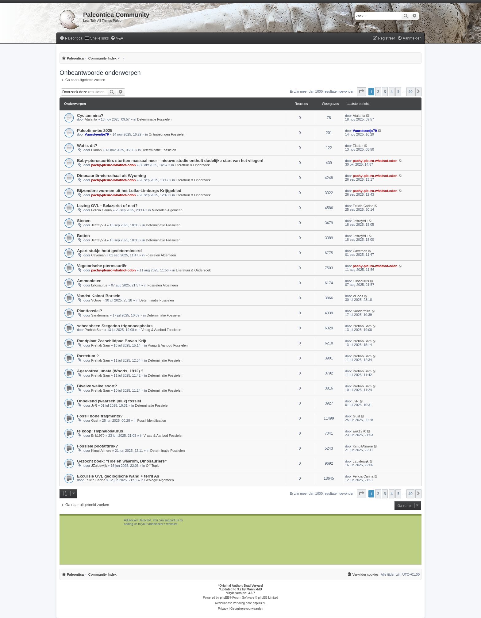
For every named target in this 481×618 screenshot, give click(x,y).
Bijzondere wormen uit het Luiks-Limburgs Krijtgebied (129, 190)
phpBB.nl (259, 603)
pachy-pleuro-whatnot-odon (113, 165)
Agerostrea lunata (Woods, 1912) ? (110, 371)
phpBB (224, 597)
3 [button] (385, 91)
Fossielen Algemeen (161, 255)
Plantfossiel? (89, 311)
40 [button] (410, 91)
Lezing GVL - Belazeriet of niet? (107, 205)
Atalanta (91, 119)
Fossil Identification (151, 420)
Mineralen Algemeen (167, 210)
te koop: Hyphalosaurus (100, 431)
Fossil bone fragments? (100, 416)
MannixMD (254, 589)
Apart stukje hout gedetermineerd (109, 250)
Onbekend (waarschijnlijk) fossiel (109, 401)
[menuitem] (71, 38)
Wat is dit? (87, 145)
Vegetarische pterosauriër (102, 265)
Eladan (96, 150)
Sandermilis (100, 315)
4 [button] (392, 91)
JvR (94, 405)
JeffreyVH (98, 225)
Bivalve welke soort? (97, 386)
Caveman (98, 255)
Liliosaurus (99, 285)
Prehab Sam (94, 330)
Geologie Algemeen (159, 480)
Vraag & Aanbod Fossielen (161, 330)
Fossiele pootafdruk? (97, 446)
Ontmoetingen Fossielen (167, 134)
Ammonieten (89, 280)
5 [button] (398, 91)
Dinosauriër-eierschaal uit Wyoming (111, 175)
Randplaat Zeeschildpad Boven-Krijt (111, 341)
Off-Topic (153, 465)
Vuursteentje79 (97, 134)
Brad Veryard (253, 585)
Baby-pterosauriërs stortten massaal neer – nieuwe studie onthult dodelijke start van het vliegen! (170, 160)
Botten (83, 235)
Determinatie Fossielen (154, 119)
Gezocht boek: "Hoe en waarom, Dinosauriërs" (122, 461)
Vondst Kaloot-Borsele (98, 296)
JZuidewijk (99, 465)
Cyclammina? (90, 115)
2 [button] (378, 91)
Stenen (83, 220)
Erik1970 (97, 435)
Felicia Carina (101, 210)
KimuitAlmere (101, 450)
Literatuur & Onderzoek (192, 165)
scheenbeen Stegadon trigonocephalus (114, 326)
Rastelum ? (88, 356)
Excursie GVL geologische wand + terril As (118, 476)
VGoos (96, 300)
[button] (361, 91)
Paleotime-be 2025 (94, 130)
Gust (94, 420)
